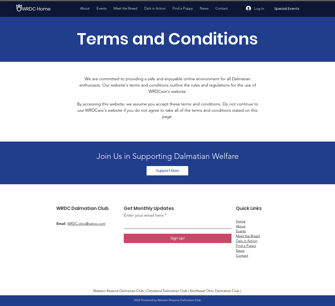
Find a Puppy (246, 245)
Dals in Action (246, 241)
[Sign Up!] (177, 238)
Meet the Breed (248, 236)
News (240, 250)
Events (241, 231)
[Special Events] (287, 8)
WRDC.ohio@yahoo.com (86, 223)
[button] (167, 170)
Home (240, 221)
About (240, 226)
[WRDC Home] (39, 8)
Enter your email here (144, 215)
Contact (242, 255)
